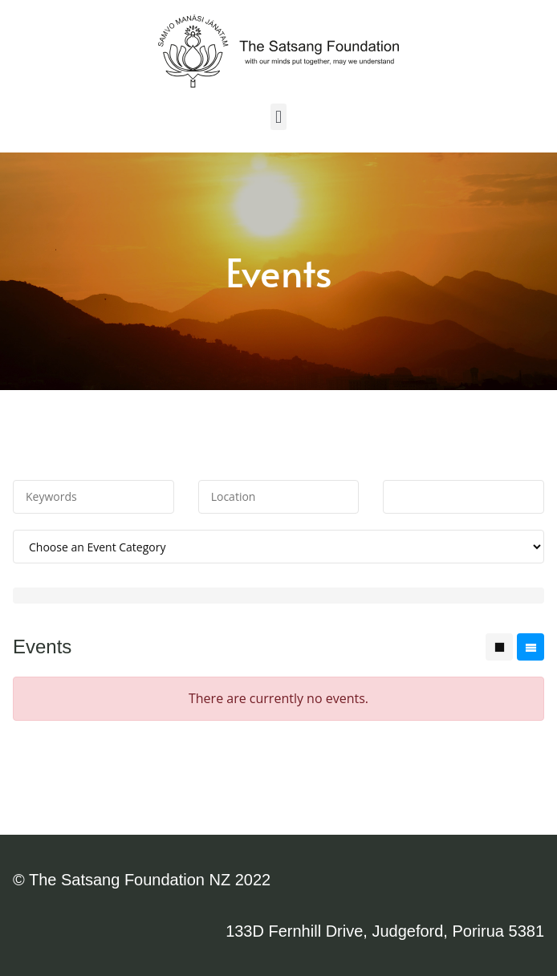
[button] (278, 117)
